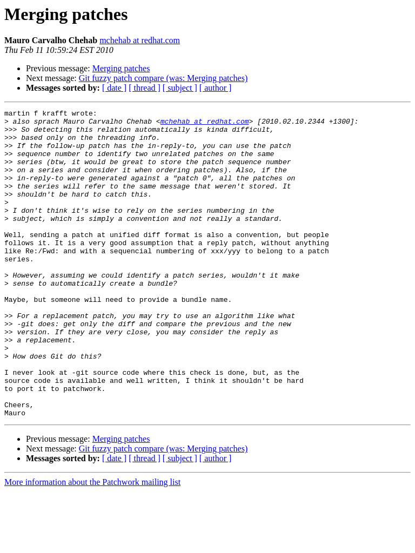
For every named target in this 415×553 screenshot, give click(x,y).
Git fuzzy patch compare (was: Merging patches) (163, 78)
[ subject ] (180, 87)
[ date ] (114, 87)
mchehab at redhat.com (139, 40)
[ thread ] (144, 87)
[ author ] (215, 87)
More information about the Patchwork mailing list (92, 543)
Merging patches (121, 68)
